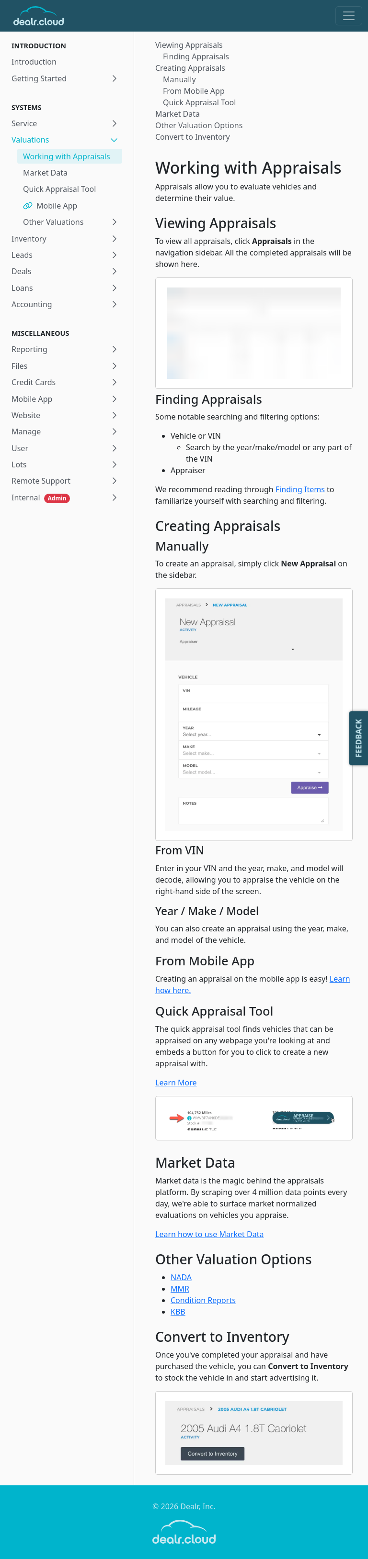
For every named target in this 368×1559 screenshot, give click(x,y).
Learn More (176, 1082)
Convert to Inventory (192, 137)
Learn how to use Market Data (209, 1234)
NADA (181, 1277)
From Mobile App (194, 91)
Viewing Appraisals (189, 45)
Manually (179, 79)
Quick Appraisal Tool (59, 189)
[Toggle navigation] (348, 15)
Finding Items (300, 489)
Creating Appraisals (190, 68)
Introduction (34, 61)
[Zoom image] (254, 332)
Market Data (45, 172)
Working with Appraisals (66, 156)
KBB (178, 1311)
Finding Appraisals (196, 56)
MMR (180, 1288)
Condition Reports (203, 1300)
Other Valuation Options (198, 125)
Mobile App (50, 205)
